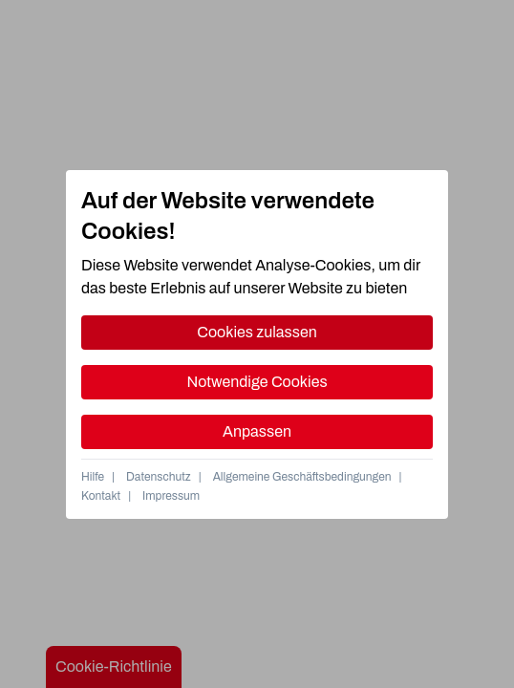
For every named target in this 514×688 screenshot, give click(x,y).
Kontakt (100, 496)
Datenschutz (158, 477)
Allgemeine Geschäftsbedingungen (302, 477)
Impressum (171, 496)
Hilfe (92, 477)
